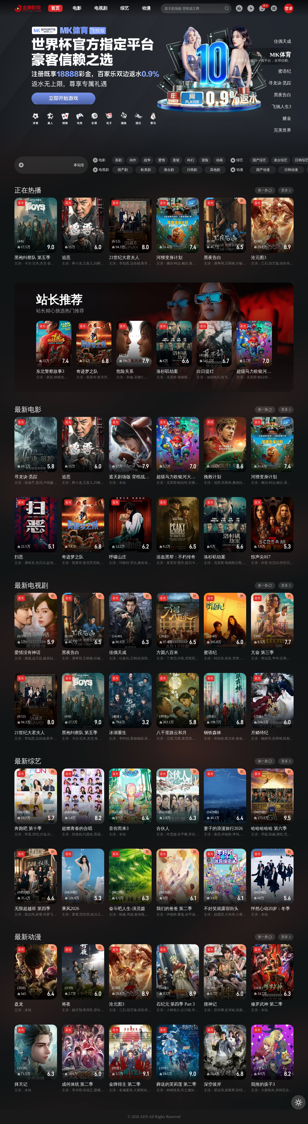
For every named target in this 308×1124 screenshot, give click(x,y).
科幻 (190, 160)
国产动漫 (263, 170)
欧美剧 (146, 170)
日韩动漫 (291, 170)
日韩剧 (192, 170)
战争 (147, 160)
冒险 (205, 160)
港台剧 (169, 170)
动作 (132, 160)
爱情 (161, 160)
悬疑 (176, 160)
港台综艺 (280, 160)
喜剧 (118, 160)
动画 (219, 160)
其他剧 (215, 170)
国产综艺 (259, 160)
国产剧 (123, 170)
